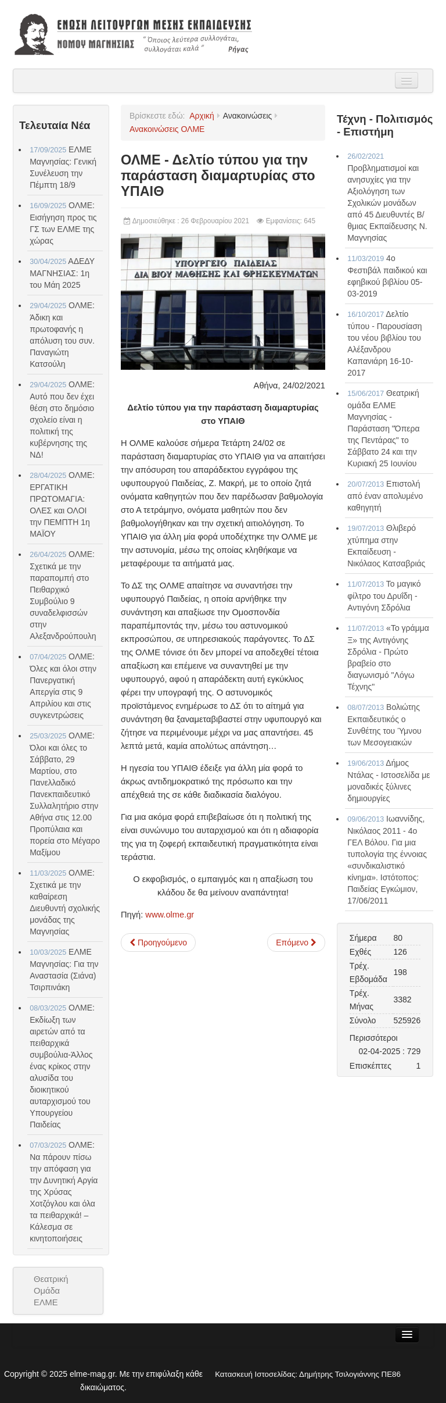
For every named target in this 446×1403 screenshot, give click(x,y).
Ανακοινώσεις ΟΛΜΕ (167, 129)
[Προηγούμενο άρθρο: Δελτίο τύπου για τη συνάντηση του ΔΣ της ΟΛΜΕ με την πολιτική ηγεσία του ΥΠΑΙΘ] (158, 942)
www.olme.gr (169, 914)
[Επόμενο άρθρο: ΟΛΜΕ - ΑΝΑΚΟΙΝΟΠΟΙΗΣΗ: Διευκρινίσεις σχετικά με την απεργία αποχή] (296, 942)
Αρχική (201, 115)
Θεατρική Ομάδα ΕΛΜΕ (51, 1291)
